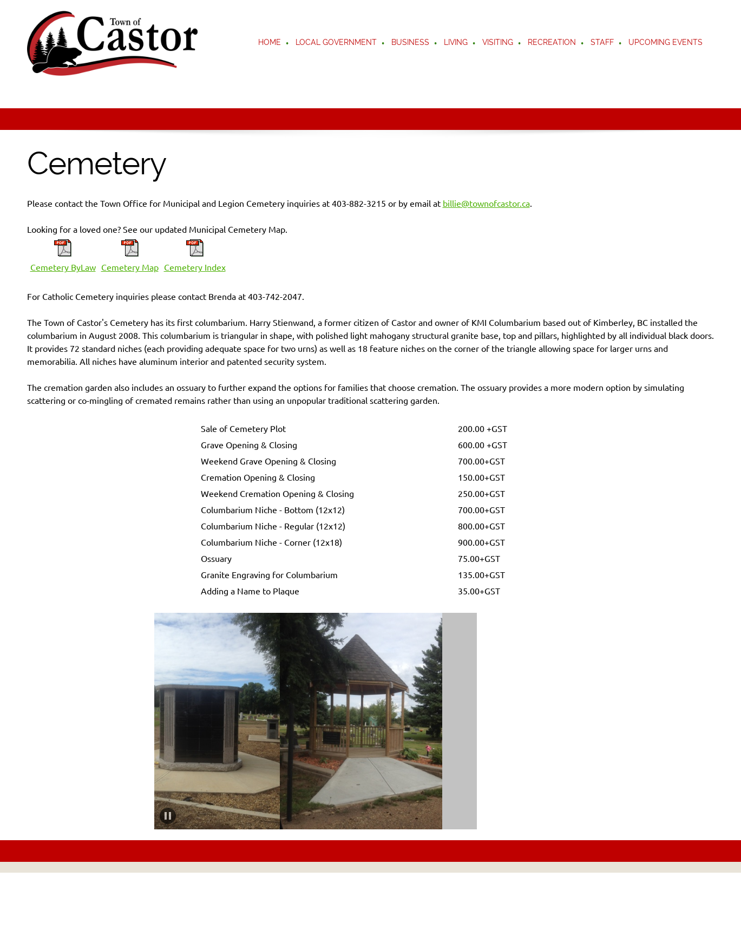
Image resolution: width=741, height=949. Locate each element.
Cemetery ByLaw (63, 267)
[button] (213, 721)
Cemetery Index (195, 267)
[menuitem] (270, 43)
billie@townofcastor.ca (486, 203)
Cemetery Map (130, 267)
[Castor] (112, 43)
